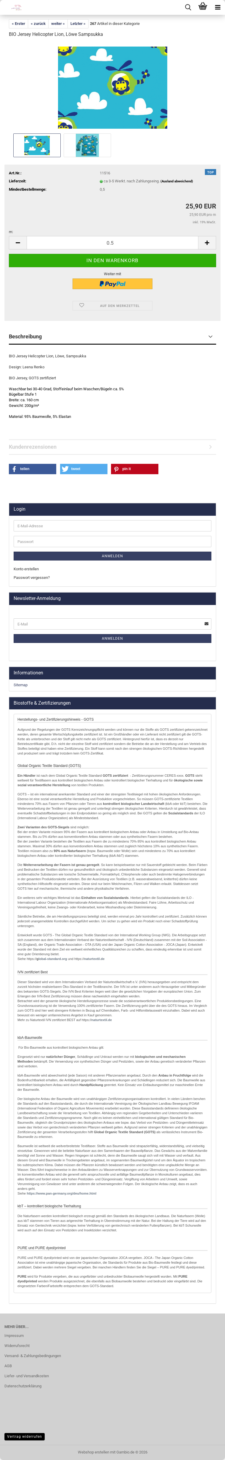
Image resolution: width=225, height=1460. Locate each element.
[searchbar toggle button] (188, 7)
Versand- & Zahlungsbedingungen (32, 1356)
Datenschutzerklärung (22, 1386)
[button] (18, 242)
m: (11, 232)
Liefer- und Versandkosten (26, 1376)
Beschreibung (25, 336)
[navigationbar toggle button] (217, 7)
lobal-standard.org (52, 959)
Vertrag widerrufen (24, 1436)
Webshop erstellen (93, 1452)
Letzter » (78, 23)
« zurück (38, 23)
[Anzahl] (112, 242)
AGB (8, 1366)
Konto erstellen (26, 569)
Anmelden (112, 556)
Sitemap (21, 685)
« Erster (18, 23)
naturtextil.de (94, 959)
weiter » (58, 23)
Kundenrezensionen (33, 447)
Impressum (14, 1335)
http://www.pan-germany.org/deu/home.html (61, 1193)
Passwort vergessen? (32, 577)
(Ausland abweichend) (176, 181)
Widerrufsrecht (17, 1345)
